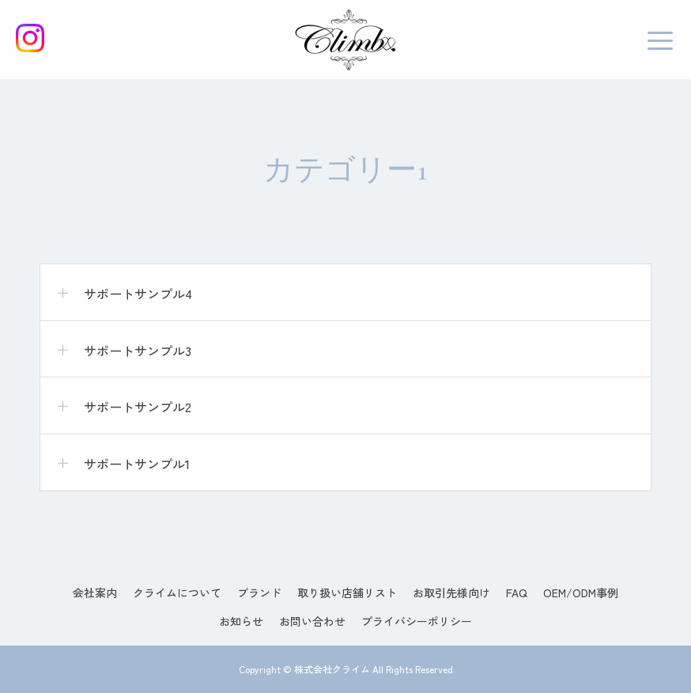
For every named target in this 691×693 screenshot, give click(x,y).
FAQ (516, 592)
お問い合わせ (312, 621)
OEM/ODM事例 (580, 592)
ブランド (259, 592)
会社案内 (95, 592)
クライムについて (177, 592)
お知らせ (241, 621)
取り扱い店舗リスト (347, 592)
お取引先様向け (451, 592)
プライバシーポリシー (416, 621)
